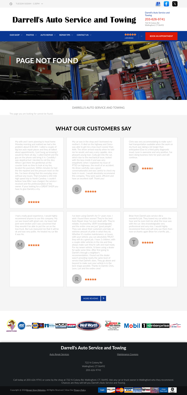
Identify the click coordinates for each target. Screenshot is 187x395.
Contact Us (83, 35)
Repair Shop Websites (36, 390)
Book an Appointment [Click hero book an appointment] (161, 36)
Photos (30, 35)
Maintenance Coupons (127, 354)
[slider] (34, 202)
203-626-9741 (155, 19)
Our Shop (15, 35)
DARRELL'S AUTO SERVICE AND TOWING (98, 107)
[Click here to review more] (133, 36)
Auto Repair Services (59, 354)
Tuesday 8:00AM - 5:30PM (28, 4)
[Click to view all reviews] (93, 298)
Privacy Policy (80, 390)
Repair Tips (64, 35)
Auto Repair (46, 35)
